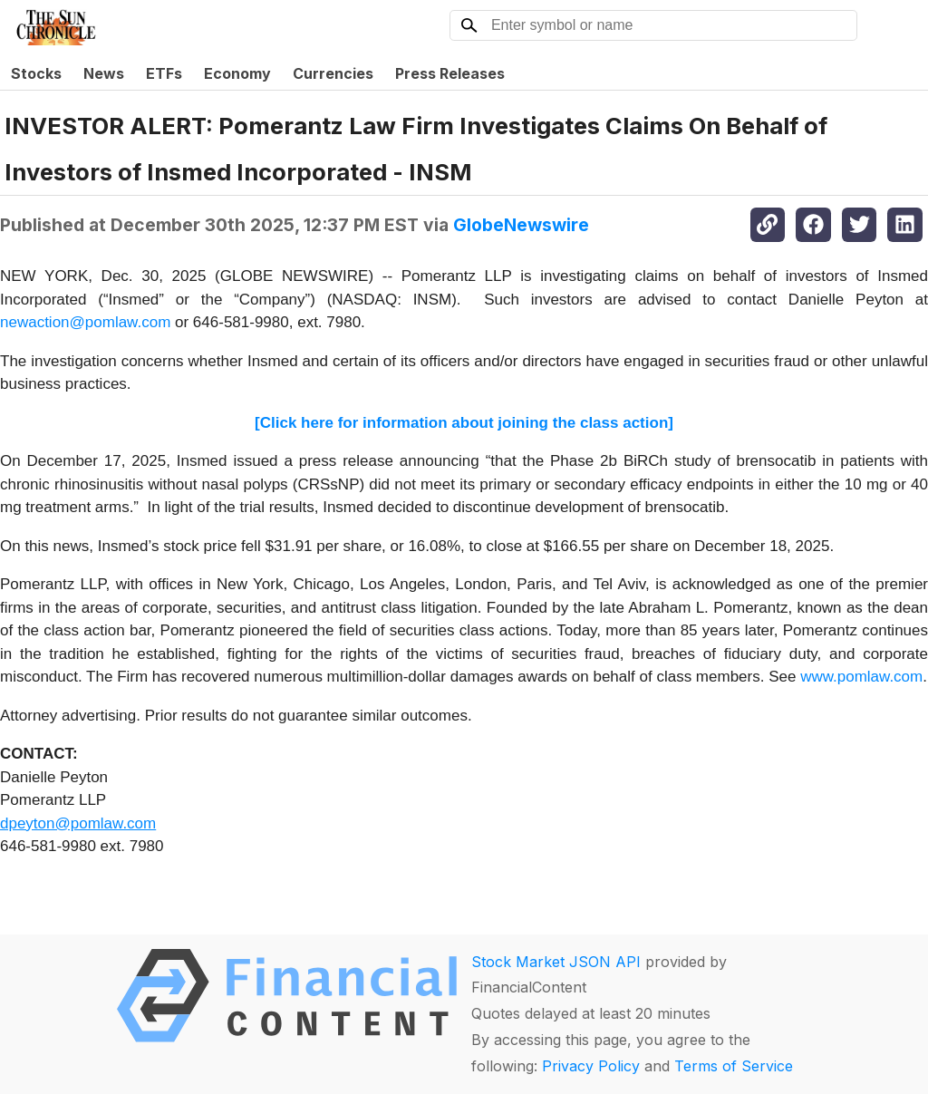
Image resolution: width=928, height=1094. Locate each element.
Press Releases (450, 73)
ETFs (164, 73)
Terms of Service (733, 1066)
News (103, 73)
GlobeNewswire (521, 225)
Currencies (333, 73)
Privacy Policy (591, 1066)
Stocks (36, 73)
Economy (237, 73)
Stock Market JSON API (556, 962)
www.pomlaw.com (861, 676)
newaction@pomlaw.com (85, 322)
